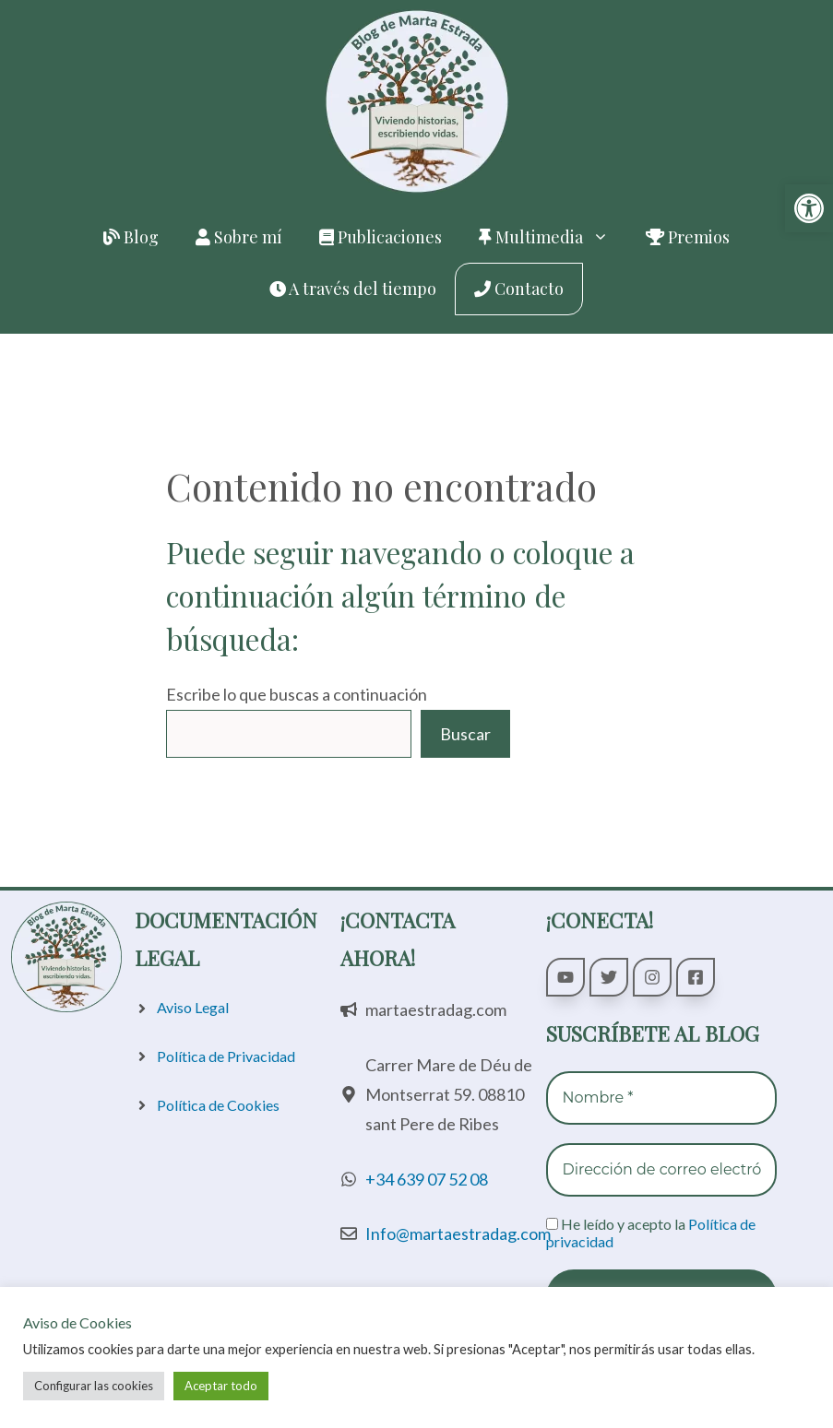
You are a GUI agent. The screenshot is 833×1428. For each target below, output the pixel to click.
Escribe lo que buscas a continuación (296, 694)
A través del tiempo (352, 288)
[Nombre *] (661, 1098)
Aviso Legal (193, 1007)
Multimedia (553, 237)
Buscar (465, 734)
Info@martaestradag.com (458, 1233)
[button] (809, 208)
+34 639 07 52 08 (426, 1179)
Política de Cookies (218, 1105)
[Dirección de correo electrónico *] (661, 1170)
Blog (131, 237)
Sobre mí (239, 237)
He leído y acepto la (651, 1232)
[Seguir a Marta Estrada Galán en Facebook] (695, 977)
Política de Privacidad (226, 1056)
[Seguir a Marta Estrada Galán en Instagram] (652, 977)
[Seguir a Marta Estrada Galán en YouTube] (565, 977)
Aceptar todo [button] (220, 1385)
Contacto (519, 288)
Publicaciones (380, 237)
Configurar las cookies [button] (93, 1385)
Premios (688, 237)
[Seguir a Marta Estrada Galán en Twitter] (608, 977)
